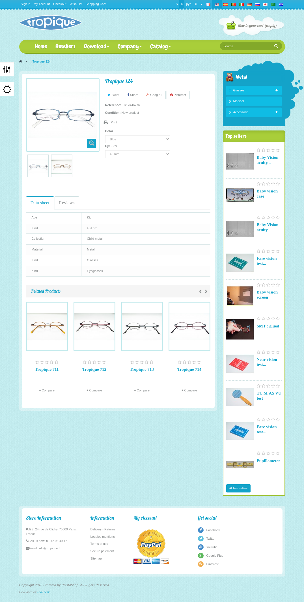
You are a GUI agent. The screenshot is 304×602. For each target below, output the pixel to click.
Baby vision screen (267, 294)
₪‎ (196, 4)
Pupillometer (268, 461)
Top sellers (236, 136)
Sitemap (96, 558)
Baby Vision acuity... (268, 160)
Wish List (76, 4)
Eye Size (112, 146)
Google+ (154, 95)
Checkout (59, 4)
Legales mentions (102, 536)
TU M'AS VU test (269, 395)
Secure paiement (102, 551)
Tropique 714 (189, 369)
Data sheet (40, 202)
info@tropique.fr (49, 548)
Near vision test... (267, 362)
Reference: (113, 105)
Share (133, 95)
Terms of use (99, 543)
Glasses (239, 90)
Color (109, 131)
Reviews (67, 202)
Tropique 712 (94, 369)
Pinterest (178, 95)
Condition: (113, 112)
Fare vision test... (267, 261)
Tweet (113, 95)
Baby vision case (267, 193)
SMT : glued (268, 326)
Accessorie (241, 112)
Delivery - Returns (102, 529)
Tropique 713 (142, 369)
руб (188, 4)
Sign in (26, 4)
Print (114, 122)
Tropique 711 (47, 369)
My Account (42, 4)
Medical (238, 101)
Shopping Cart (95, 4)
